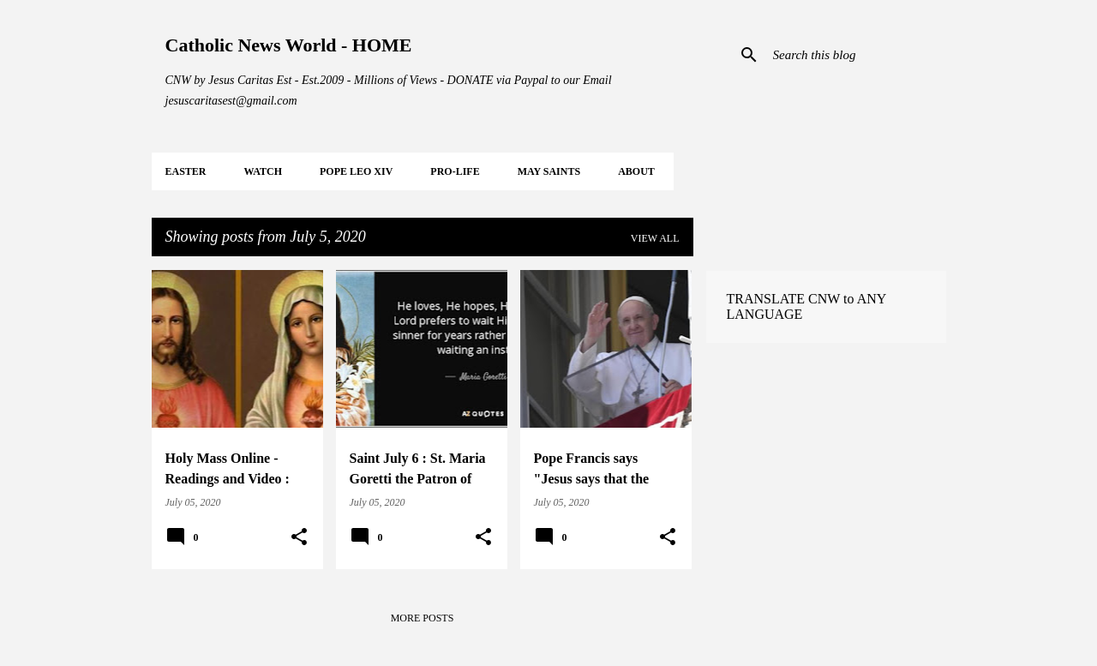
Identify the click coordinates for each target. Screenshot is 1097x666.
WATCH (263, 171)
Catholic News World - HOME (288, 45)
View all (655, 238)
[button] (299, 537)
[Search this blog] (856, 54)
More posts (422, 618)
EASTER (186, 171)
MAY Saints (549, 171)
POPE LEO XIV (356, 171)
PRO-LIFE (454, 171)
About (636, 171)
